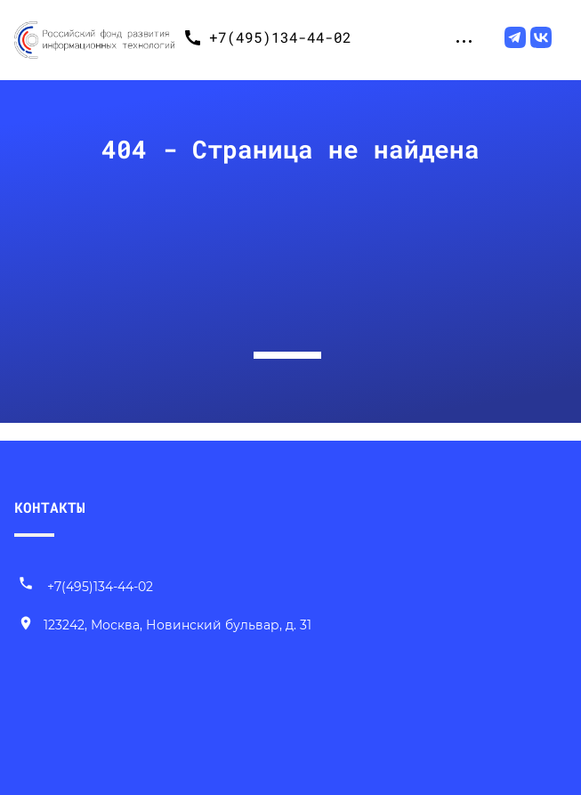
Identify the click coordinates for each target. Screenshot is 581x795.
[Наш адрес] (164, 625)
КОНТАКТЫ (49, 507)
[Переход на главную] (94, 37)
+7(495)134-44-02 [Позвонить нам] (85, 587)
